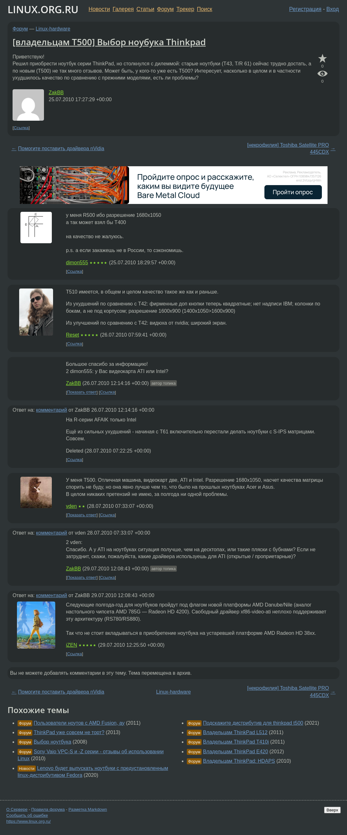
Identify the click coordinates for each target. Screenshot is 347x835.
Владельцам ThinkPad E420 (235, 751)
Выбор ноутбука (52, 741)
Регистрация (305, 9)
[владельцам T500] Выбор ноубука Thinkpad (109, 42)
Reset (72, 335)
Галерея (123, 9)
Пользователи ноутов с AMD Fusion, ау (79, 723)
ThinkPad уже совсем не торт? (69, 732)
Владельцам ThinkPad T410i (236, 741)
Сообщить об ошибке (27, 815)
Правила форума (48, 809)
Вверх (332, 810)
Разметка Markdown (87, 809)
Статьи (145, 9)
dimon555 (77, 262)
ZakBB (56, 92)
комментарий (51, 410)
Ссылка (21, 127)
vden (71, 506)
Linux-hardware (53, 28)
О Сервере (17, 809)
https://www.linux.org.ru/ (28, 821)
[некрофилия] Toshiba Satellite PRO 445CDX (288, 148)
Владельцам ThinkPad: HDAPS (239, 761)
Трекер (185, 9)
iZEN (71, 645)
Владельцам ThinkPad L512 (235, 732)
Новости (99, 9)
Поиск (204, 9)
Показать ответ (82, 392)
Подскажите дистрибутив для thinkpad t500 (253, 723)
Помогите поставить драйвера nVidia (61, 148)
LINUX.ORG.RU (43, 9)
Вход (332, 9)
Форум (165, 9)
